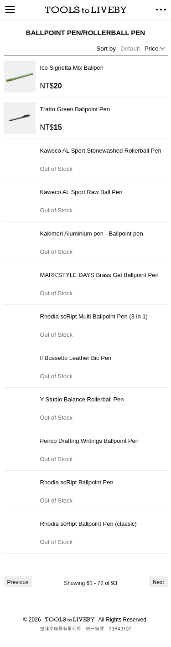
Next (158, 582)
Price (152, 48)
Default (130, 48)
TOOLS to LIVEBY (86, 9)
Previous (18, 582)
